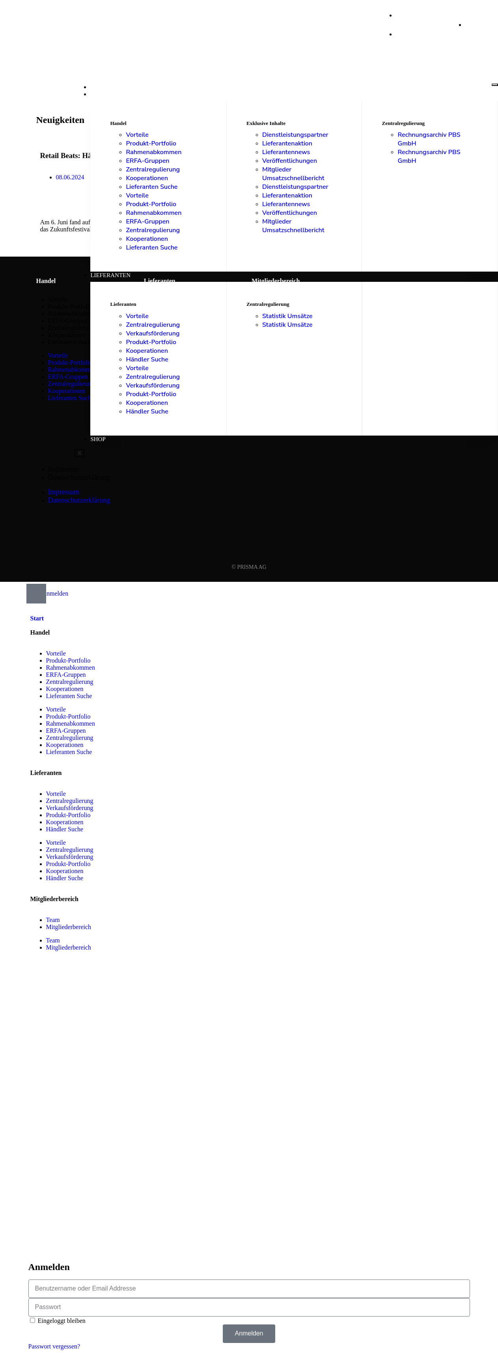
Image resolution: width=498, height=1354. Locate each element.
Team (53, 919)
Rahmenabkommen (153, 152)
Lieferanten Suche (151, 187)
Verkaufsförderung (152, 333)
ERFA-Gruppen (147, 160)
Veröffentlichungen (289, 160)
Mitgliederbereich (68, 927)
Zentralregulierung (153, 169)
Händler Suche (147, 359)
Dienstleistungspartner (295, 134)
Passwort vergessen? (54, 1346)
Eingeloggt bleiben (58, 1320)
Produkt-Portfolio (151, 143)
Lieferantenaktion (287, 143)
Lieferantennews (286, 152)
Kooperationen (147, 178)
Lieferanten (110, 275)
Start (99, 87)
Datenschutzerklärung (79, 477)
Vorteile (137, 134)
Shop (97, 439)
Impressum (64, 469)
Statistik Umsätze (287, 316)
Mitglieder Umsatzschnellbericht (293, 174)
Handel (102, 94)
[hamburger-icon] (495, 85)
